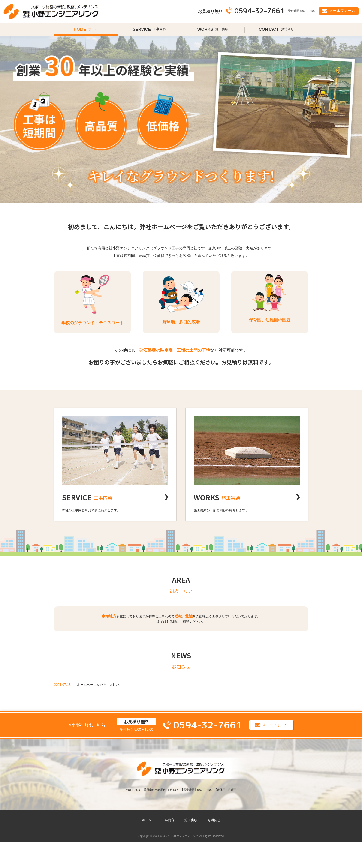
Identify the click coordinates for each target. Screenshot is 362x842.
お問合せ (276, 29)
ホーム (86, 29)
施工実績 (212, 29)
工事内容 (149, 29)
